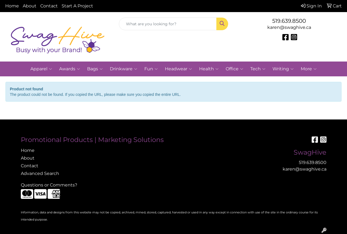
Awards (69, 69)
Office (234, 69)
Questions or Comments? (49, 185)
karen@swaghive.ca (289, 27)
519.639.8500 (289, 21)
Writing (283, 69)
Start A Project (77, 6)
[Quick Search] (167, 24)
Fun (151, 69)
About (29, 6)
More (309, 69)
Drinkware (123, 69)
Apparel (41, 69)
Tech (257, 69)
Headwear (178, 69)
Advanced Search (40, 173)
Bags (95, 69)
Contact (49, 6)
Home (12, 6)
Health (209, 69)
